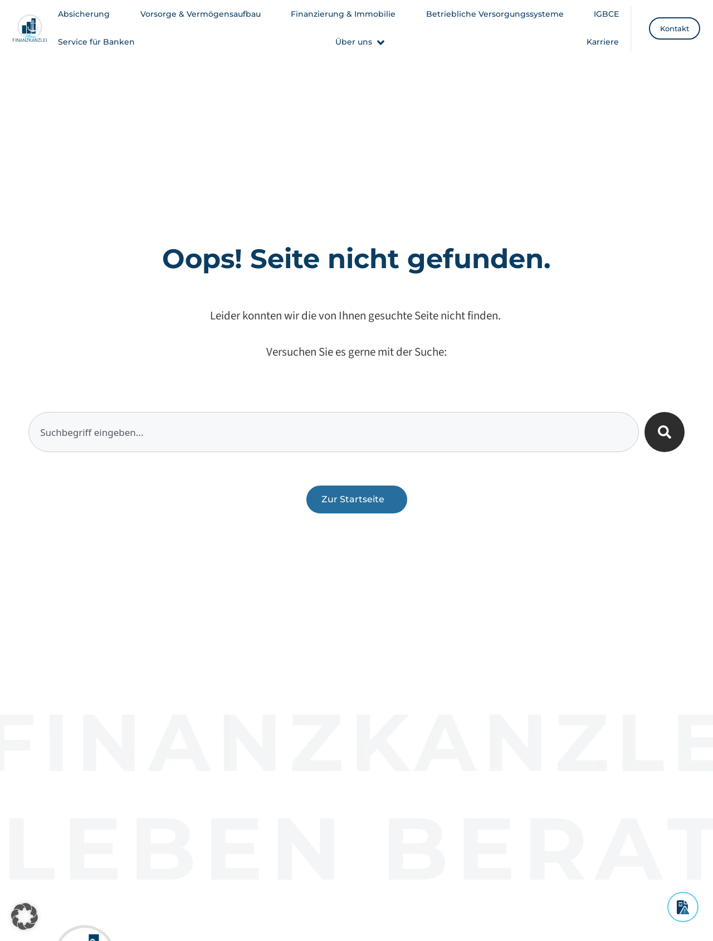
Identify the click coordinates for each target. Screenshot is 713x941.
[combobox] (333, 432)
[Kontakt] (674, 28)
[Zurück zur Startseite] (356, 499)
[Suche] (664, 432)
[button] (361, 42)
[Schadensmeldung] (683, 907)
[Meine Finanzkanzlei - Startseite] (30, 28)
